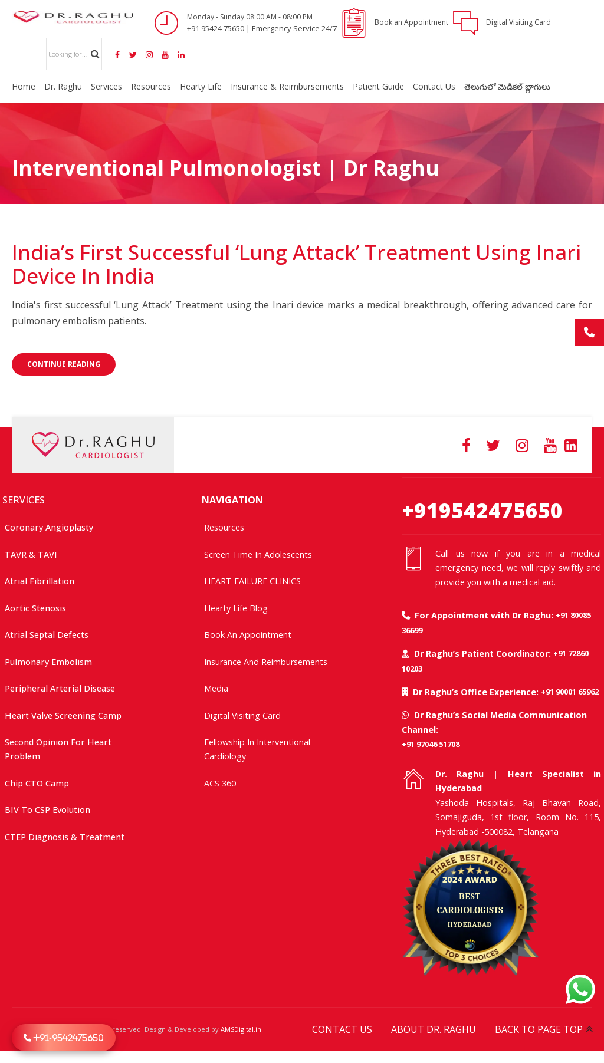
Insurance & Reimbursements (287, 86)
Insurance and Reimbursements (265, 661)
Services (106, 86)
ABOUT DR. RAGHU (433, 1029)
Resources (151, 86)
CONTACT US (342, 1029)
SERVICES (23, 499)
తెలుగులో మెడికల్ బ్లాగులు (507, 86)
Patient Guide (378, 86)
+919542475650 (482, 510)
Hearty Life (201, 86)
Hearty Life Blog (236, 608)
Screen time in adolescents (258, 554)
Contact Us (434, 86)
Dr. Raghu (63, 86)
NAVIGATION (232, 499)
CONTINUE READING (63, 364)
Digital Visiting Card (242, 715)
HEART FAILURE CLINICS (252, 581)
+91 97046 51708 (430, 744)
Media (216, 688)
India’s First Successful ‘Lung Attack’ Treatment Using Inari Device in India (296, 263)
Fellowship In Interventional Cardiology (257, 749)
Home (23, 86)
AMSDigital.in (241, 1029)
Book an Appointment (247, 634)
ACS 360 (220, 783)
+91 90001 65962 (570, 691)
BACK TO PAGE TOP (539, 1029)
